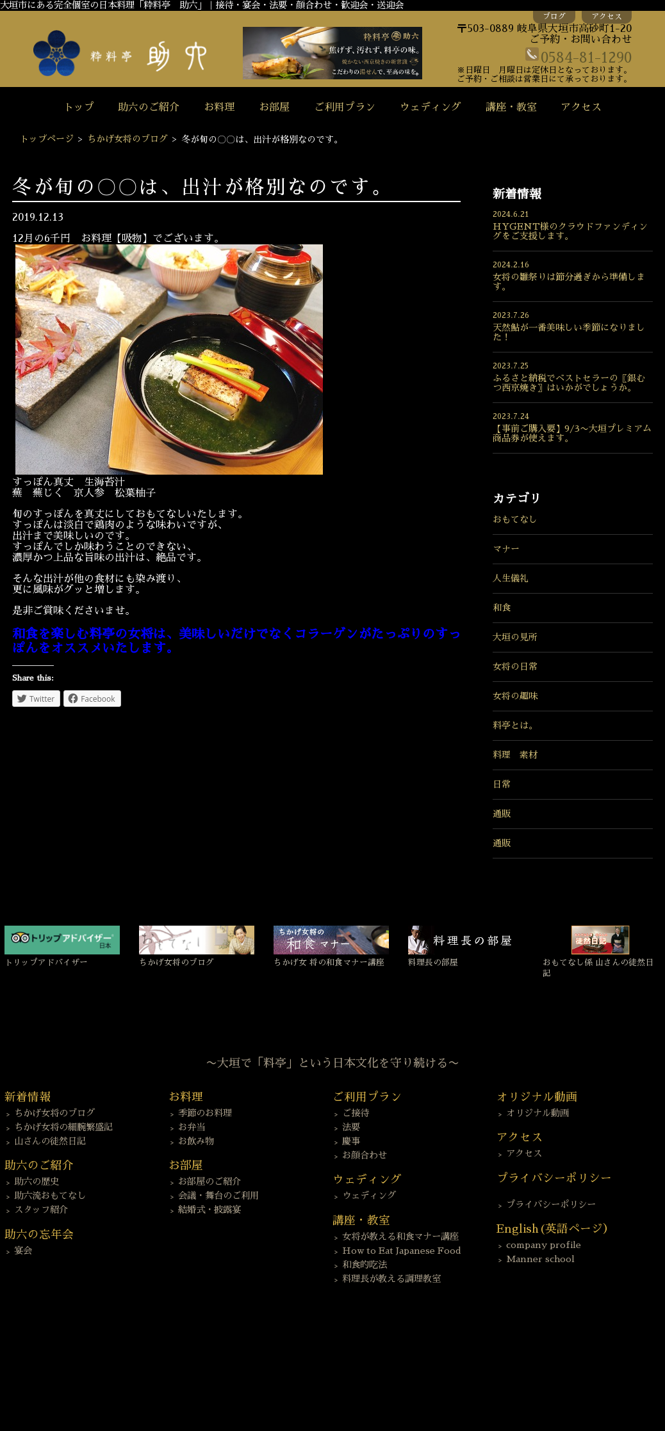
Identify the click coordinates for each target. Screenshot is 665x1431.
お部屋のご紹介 (209, 1181)
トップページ (47, 138)
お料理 (219, 107)
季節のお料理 (205, 1113)
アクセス (606, 16)
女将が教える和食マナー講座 (400, 1236)
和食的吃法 (364, 1264)
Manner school (540, 1258)
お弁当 (191, 1127)
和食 (502, 607)
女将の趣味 (515, 696)
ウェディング (430, 107)
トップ (78, 107)
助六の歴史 (36, 1181)
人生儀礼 (511, 578)
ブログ (554, 16)
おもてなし (515, 519)
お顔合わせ (364, 1155)
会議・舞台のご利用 (218, 1195)
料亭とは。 (515, 725)
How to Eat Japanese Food (401, 1250)
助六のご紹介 (148, 107)
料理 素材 (515, 754)
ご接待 (355, 1113)
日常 (502, 784)
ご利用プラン (344, 107)
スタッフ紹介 (41, 1209)
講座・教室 (511, 107)
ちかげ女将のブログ (127, 138)
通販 (502, 813)
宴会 (23, 1250)
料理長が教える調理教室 (391, 1278)
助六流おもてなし (50, 1195)
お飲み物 (196, 1141)
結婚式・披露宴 (209, 1209)
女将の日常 (515, 666)
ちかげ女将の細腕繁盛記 (63, 1127)
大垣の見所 (515, 637)
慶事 (351, 1141)
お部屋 (274, 107)
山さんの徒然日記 (50, 1141)
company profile (543, 1244)
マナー (506, 548)
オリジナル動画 (537, 1113)
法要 (351, 1127)
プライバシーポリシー (551, 1204)
